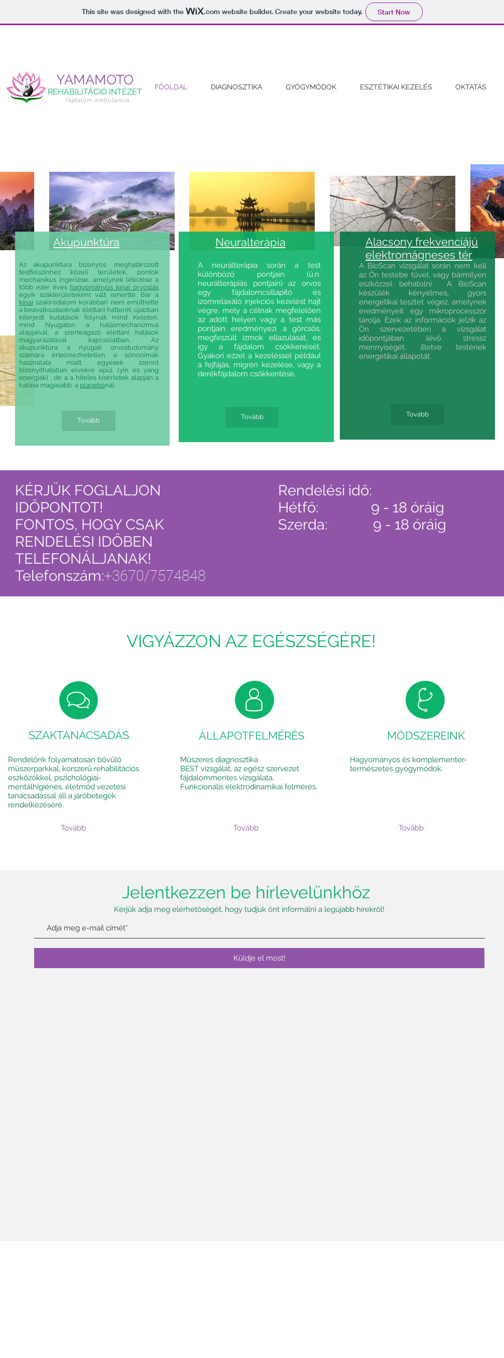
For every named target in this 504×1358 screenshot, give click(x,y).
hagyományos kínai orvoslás (114, 287)
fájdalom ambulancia (98, 100)
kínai (26, 302)
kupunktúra (90, 242)
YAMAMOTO (95, 79)
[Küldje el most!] (259, 958)
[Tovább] (88, 420)
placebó (92, 385)
